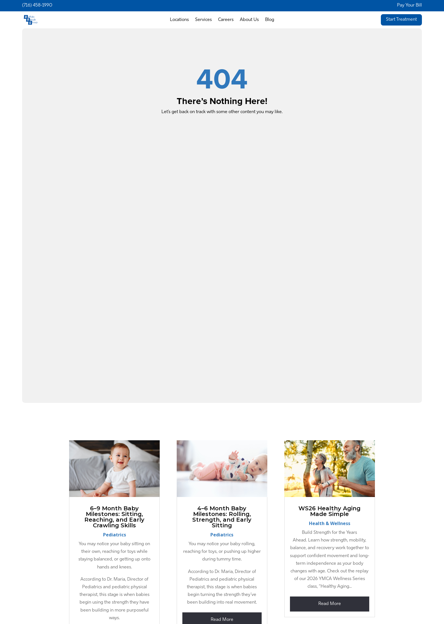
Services (203, 20)
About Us (249, 20)
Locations (179, 20)
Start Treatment (401, 19)
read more (329, 604)
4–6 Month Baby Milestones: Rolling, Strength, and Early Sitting (221, 517)
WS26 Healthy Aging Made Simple (329, 511)
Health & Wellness (329, 523)
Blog (269, 20)
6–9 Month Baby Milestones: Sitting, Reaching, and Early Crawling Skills (114, 517)
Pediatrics (114, 535)
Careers (226, 20)
